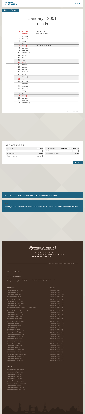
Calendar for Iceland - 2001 (14, 325)
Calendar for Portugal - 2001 (14, 345)
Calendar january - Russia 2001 (15, 369)
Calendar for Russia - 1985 (57, 296)
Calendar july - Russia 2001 (14, 380)
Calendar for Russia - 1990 (57, 305)
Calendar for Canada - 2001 (14, 298)
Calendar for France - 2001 (14, 318)
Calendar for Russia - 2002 (57, 327)
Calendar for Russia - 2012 (57, 345)
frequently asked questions (53, 254)
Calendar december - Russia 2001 (16, 389)
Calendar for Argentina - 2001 (15, 290)
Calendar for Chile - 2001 (14, 299)
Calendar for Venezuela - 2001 (15, 360)
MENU (76, 3)
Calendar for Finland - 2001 (14, 316)
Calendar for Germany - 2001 (15, 320)
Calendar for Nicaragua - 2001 (15, 336)
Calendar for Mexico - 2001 (14, 332)
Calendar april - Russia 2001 (14, 374)
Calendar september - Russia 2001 (16, 383)
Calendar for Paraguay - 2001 (15, 342)
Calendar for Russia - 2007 (57, 336)
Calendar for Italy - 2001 (13, 329)
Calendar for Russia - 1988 (57, 301)
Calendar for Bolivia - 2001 (14, 294)
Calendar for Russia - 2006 (57, 334)
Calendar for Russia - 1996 (57, 316)
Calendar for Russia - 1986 (57, 298)
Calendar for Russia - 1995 (57, 314)
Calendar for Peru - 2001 (13, 343)
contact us (47, 257)
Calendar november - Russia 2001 (16, 387)
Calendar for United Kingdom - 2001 (16, 354)
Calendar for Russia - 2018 (57, 356)
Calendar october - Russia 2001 (15, 385)
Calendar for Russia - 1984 (57, 294)
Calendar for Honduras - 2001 (15, 323)
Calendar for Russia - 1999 (57, 321)
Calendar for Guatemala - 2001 (15, 321)
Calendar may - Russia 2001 (14, 376)
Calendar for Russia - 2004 (57, 331)
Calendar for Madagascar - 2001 (15, 331)
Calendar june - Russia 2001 (14, 378)
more (40, 254)
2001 (5, 10)
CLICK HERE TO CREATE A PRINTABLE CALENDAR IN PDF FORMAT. (32, 195)
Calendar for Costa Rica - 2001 (15, 303)
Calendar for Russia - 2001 (14, 347)
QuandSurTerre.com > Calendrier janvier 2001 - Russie (35, 281)
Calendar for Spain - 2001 (14, 351)
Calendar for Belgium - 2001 (14, 292)
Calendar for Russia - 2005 (57, 332)
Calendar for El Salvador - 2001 (15, 314)
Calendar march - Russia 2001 (15, 372)
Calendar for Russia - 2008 (57, 338)
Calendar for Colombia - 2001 (15, 301)
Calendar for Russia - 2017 (57, 354)
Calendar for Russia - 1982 (57, 290)
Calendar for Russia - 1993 (57, 310)
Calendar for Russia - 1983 (57, 292)
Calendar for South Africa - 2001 (15, 349)
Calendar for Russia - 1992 (57, 309)
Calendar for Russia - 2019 (57, 358)
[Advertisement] (42, 126)
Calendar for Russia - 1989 (57, 303)
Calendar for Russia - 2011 (57, 343)
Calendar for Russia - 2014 (57, 349)
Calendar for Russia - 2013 (57, 347)
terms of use (37, 257)
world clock (48, 252)
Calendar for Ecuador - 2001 (14, 312)
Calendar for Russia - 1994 (57, 312)
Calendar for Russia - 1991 (57, 307)
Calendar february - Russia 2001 (15, 371)
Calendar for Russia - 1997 (57, 318)
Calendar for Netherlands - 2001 (15, 334)
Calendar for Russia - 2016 (57, 353)
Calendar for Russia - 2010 (57, 342)
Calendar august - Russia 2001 (15, 382)
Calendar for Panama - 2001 (14, 340)
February (14, 10)
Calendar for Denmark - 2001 (15, 309)
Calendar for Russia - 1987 (57, 299)
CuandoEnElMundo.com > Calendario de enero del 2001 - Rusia (38, 279)
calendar (38, 252)
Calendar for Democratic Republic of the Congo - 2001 (21, 307)
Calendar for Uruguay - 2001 (14, 358)
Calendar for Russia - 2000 (57, 323)
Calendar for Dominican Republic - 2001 (18, 310)
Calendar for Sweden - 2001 (14, 353)
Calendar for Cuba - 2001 (14, 305)
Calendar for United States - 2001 (16, 356)
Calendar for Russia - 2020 (57, 360)
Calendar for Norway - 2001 (14, 338)
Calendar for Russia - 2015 (57, 351)
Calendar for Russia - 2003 (57, 329)
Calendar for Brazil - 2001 (14, 296)
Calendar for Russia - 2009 (57, 340)
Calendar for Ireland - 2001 (14, 327)
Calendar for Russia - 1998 (57, 320)
